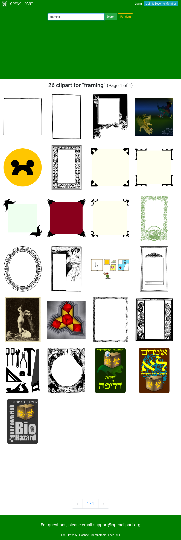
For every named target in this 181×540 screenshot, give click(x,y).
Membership (98, 535)
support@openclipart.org (116, 524)
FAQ (63, 535)
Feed (111, 535)
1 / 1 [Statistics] (90, 504)
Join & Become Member (161, 3)
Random (125, 16)
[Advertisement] (90, 49)
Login (138, 3)
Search (110, 16)
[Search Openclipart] (76, 16)
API (117, 535)
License (84, 535)
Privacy (72, 535)
